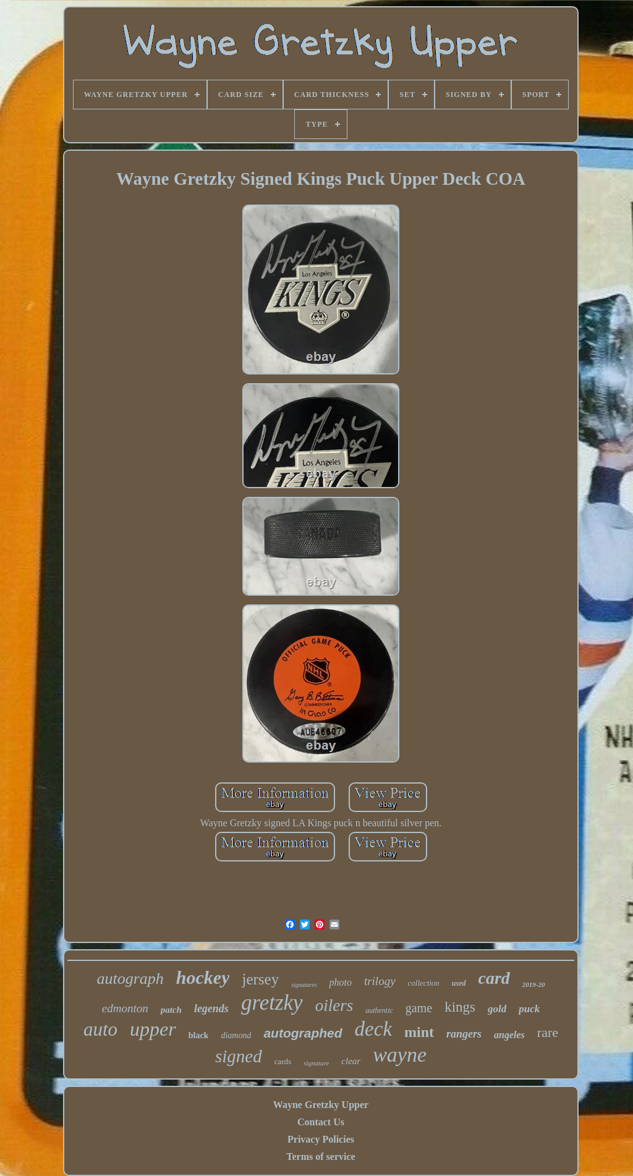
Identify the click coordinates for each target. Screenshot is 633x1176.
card (494, 978)
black (199, 1035)
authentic (379, 1010)
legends (211, 1008)
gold (497, 1009)
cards (282, 1061)
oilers (334, 1005)
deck (373, 1029)
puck (529, 1009)
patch (171, 1010)
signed (238, 1056)
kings (459, 1007)
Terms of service (320, 1156)
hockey (203, 977)
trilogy (380, 981)
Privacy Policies (320, 1139)
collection (424, 983)
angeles (509, 1035)
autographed (302, 1033)
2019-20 (533, 984)
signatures (303, 984)
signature (316, 1063)
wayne (400, 1054)
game (419, 1008)
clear (350, 1061)
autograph (129, 979)
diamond (236, 1035)
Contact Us (320, 1122)
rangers (464, 1034)
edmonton (125, 1008)
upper (153, 1029)
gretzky (272, 1003)
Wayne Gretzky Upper (320, 1104)
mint (419, 1032)
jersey (260, 979)
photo (340, 982)
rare (547, 1032)
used (459, 983)
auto (100, 1029)
